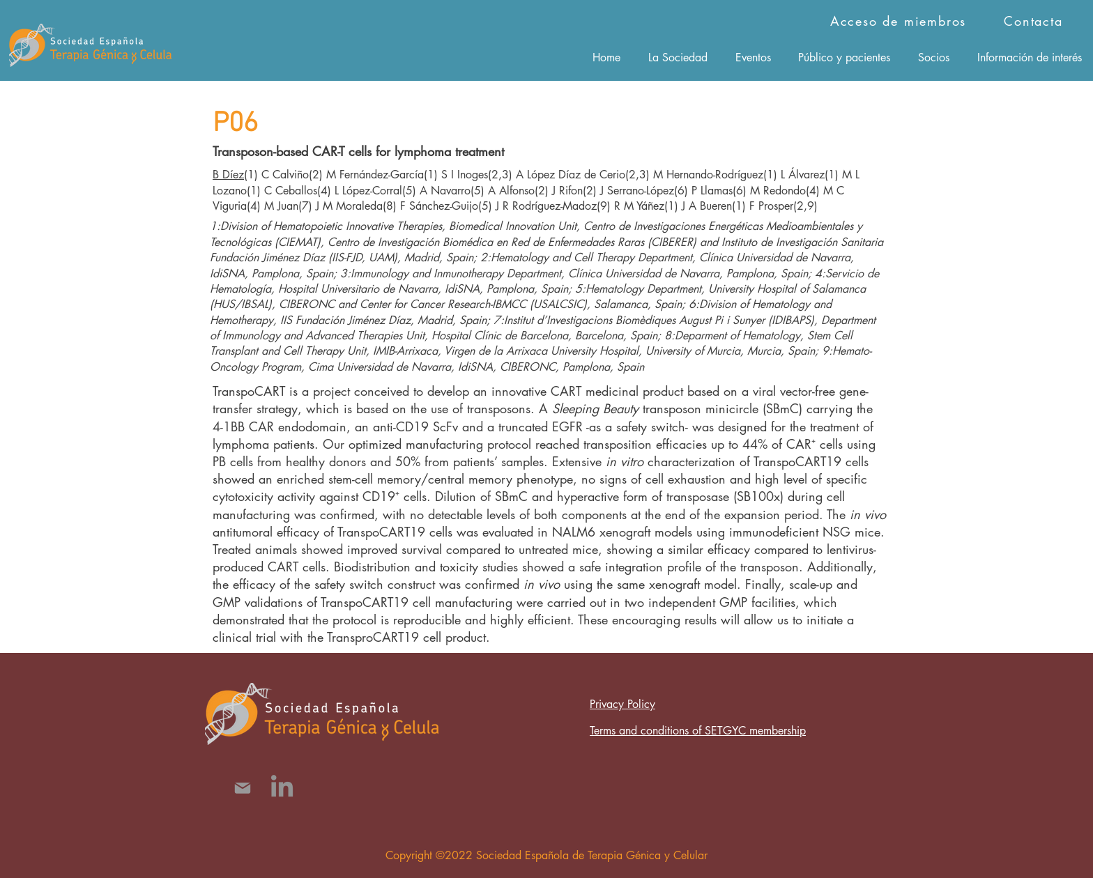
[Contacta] (1034, 20)
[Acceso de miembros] (899, 20)
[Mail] (242, 788)
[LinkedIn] (282, 787)
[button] (678, 57)
